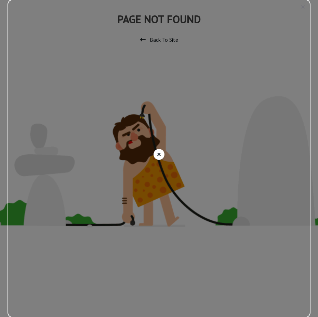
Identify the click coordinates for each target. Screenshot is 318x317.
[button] (302, 6)
